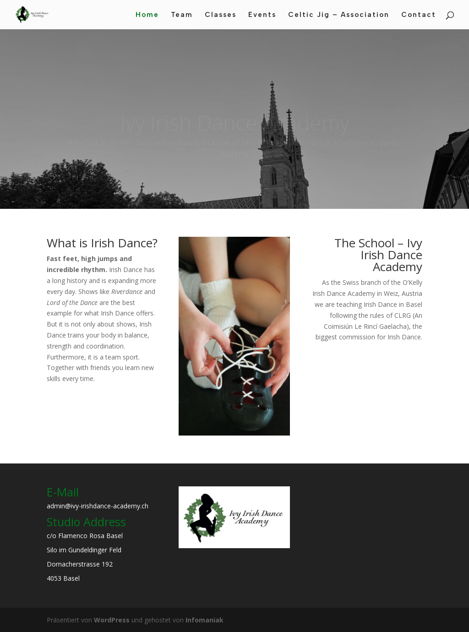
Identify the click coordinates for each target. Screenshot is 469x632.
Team (182, 15)
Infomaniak (204, 620)
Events (262, 15)
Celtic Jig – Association (338, 15)
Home (147, 15)
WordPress (112, 620)
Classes (220, 15)
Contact (418, 15)
